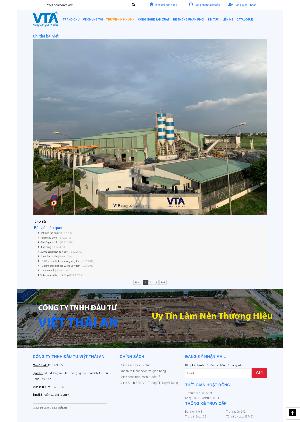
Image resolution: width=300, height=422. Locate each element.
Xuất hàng (46, 247)
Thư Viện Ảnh (47, 270)
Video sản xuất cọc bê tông (54, 275)
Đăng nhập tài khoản (204, 5)
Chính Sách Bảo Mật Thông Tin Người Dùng (149, 383)
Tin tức (213, 19)
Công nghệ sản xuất (154, 19)
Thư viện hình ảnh (120, 19)
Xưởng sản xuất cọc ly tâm (54, 251)
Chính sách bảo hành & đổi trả (140, 377)
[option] (150, 318)
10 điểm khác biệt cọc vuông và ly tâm (60, 261)
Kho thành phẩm (49, 256)
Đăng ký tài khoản (242, 5)
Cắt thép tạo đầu (49, 233)
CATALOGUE (245, 19)
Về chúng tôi (93, 19)
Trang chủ (71, 19)
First (137, 282)
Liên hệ (227, 19)
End (163, 282)
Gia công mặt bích (49, 242)
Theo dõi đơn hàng (163, 5)
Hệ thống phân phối (188, 19)
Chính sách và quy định (135, 365)
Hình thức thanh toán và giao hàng (143, 371)
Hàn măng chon (48, 237)
